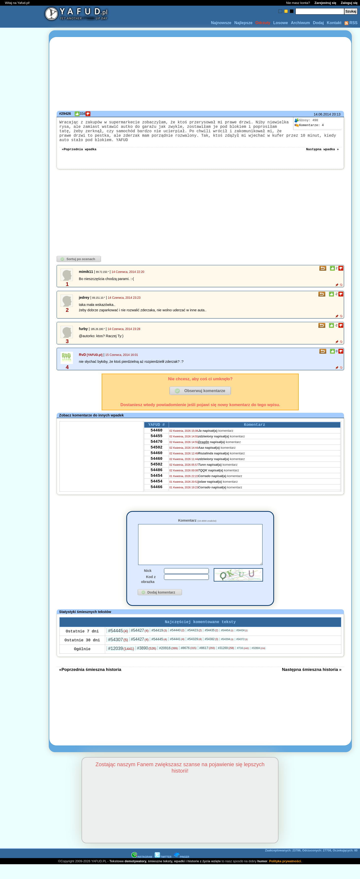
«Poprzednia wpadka (79, 154)
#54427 (140, 645)
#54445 (118, 645)
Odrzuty (262, 23)
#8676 (188, 662)
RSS (351, 23)
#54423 (194, 644)
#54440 (177, 644)
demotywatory (135, 875)
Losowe (280, 23)
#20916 (168, 662)
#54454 (227, 644)
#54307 (118, 653)
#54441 (177, 653)
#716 (243, 662)
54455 (157, 444)
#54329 (194, 653)
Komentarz (197, 526)
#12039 (121, 662)
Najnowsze (221, 23)
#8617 (207, 662)
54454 (157, 491)
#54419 (159, 645)
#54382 (211, 653)
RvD (82, 361)
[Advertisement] (21, 440)
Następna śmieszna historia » (312, 683)
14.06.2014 (322, 114)
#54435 (211, 644)
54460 (157, 438)
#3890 (146, 662)
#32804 (258, 662)
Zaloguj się (349, 3)
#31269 (226, 662)
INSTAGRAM (141, 871)
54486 (157, 484)
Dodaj (318, 23)
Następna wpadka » (322, 154)
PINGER (181, 871)
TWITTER (163, 871)
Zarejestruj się (325, 3)
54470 (157, 451)
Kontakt (334, 23)
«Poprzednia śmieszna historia (90, 683)
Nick (147, 584)
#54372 (242, 653)
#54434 (242, 644)
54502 (157, 458)
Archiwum (300, 23)
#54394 (227, 653)
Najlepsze (243, 23)
